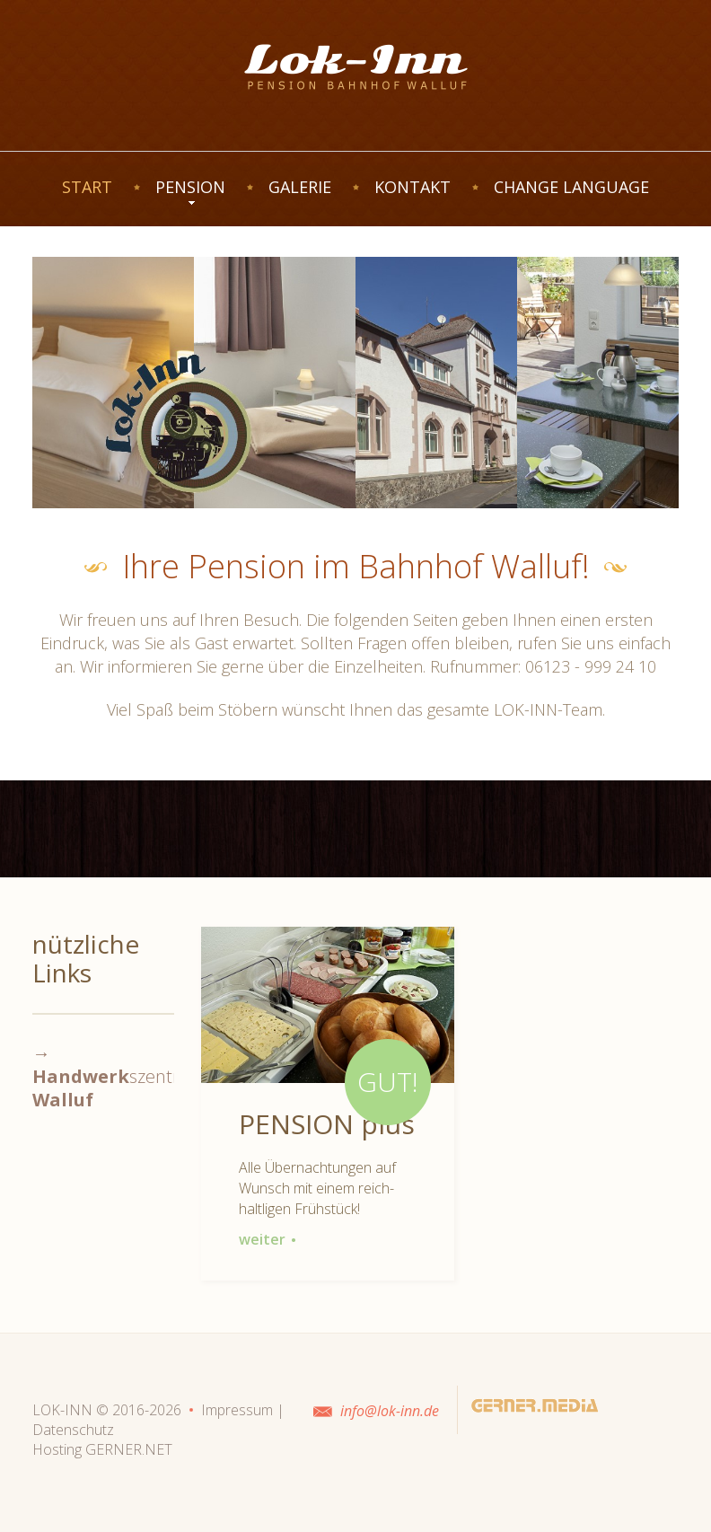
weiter (267, 1239)
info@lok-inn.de (389, 1411)
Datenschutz (73, 1430)
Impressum (237, 1410)
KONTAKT (412, 187)
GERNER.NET (128, 1449)
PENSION (190, 187)
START (87, 187)
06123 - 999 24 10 (590, 666)
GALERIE (299, 187)
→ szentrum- (122, 1076)
